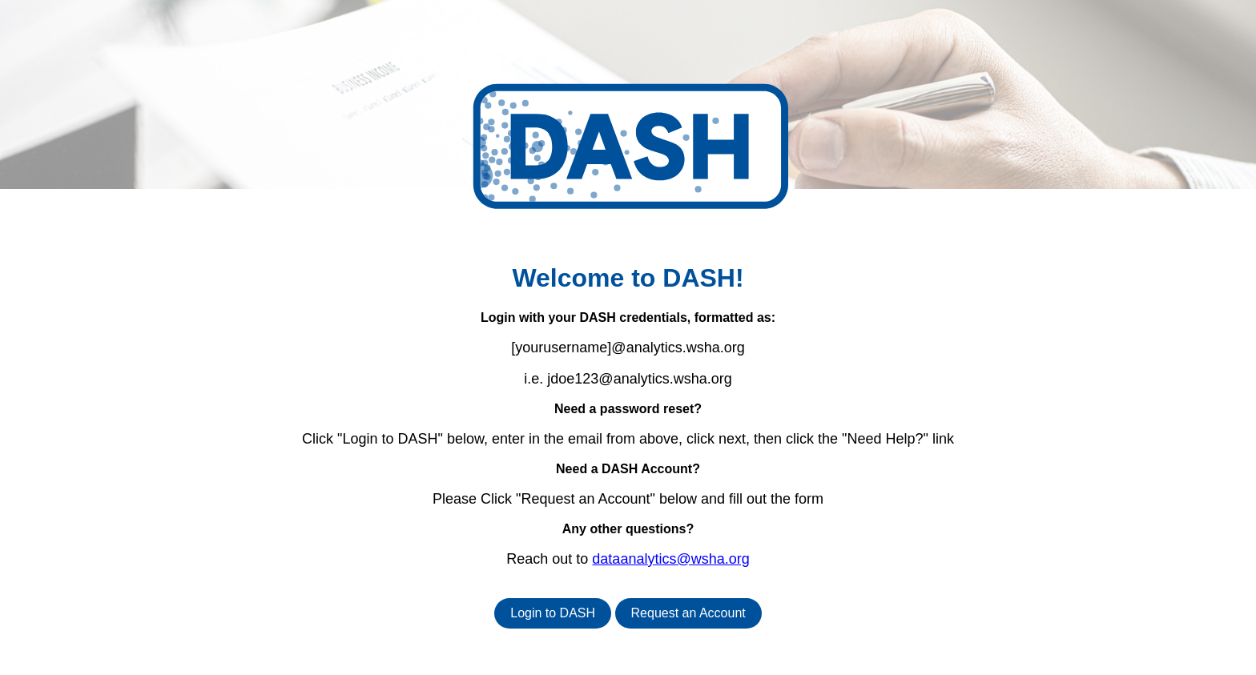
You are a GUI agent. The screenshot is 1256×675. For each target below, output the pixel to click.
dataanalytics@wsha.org (670, 559)
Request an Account (688, 613)
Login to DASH (552, 613)
